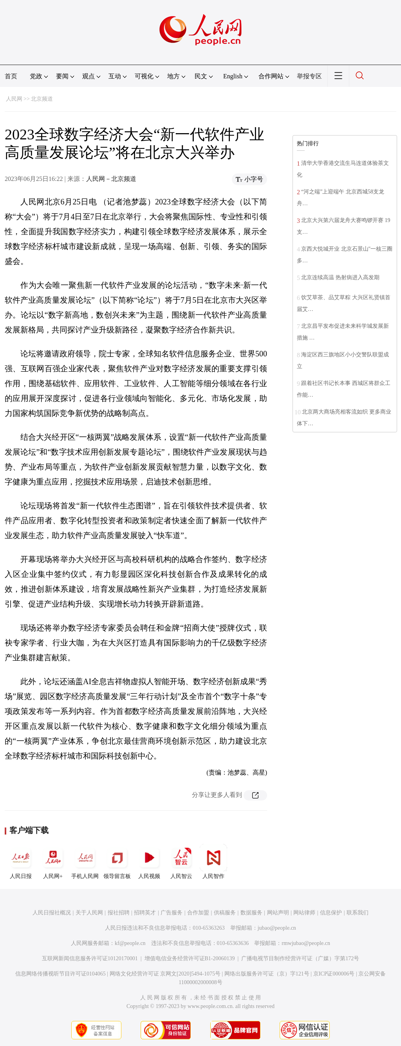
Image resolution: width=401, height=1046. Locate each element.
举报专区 (309, 76)
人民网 (14, 99)
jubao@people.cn (277, 928)
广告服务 (171, 913)
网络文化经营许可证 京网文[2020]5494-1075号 (165, 974)
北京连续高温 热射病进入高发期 (340, 277)
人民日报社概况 (52, 913)
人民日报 (20, 861)
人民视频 (149, 861)
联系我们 (357, 913)
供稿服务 (225, 913)
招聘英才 (145, 913)
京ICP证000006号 (334, 974)
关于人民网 (89, 913)
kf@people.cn (130, 943)
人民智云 (181, 861)
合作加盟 (198, 913)
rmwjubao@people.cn (306, 943)
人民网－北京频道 (111, 178)
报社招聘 (119, 913)
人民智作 (213, 861)
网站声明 (278, 913)
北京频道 (42, 99)
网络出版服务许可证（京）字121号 (266, 974)
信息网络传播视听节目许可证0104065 (60, 974)
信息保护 (331, 913)
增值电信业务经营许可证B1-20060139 (190, 958)
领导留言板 (117, 861)
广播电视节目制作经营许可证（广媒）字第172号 (300, 958)
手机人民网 (85, 861)
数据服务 (251, 913)
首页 (11, 76)
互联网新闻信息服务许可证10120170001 (90, 958)
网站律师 (304, 913)
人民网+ (53, 861)
